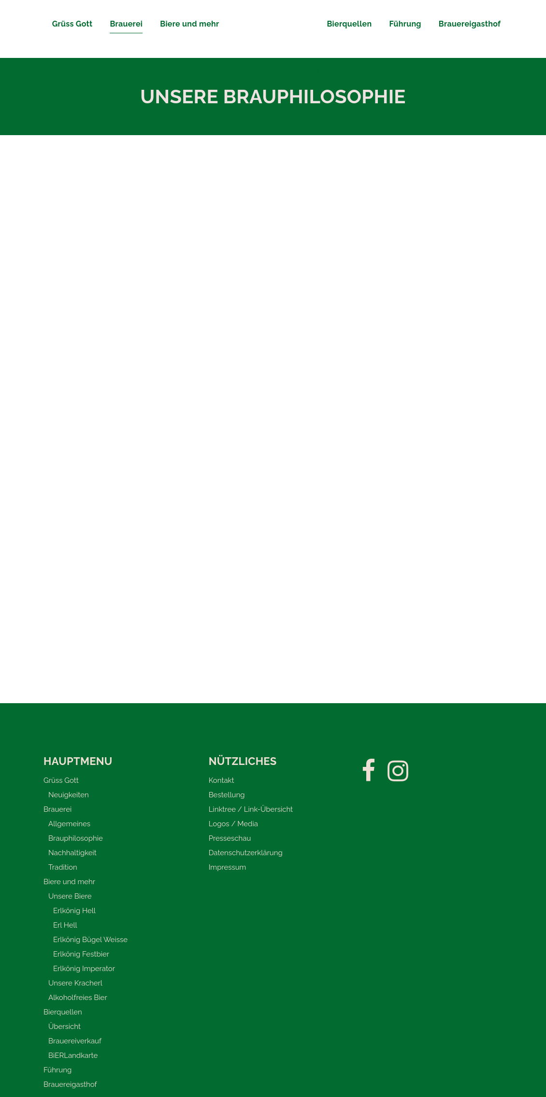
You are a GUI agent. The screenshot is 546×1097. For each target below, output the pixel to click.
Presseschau (230, 838)
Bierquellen (62, 1012)
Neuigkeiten (68, 795)
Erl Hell (65, 925)
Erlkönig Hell (74, 910)
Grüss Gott (61, 780)
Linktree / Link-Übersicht (251, 809)
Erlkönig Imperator (84, 968)
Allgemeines (69, 823)
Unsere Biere (70, 896)
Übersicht (64, 1026)
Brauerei (57, 809)
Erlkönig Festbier (81, 954)
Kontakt (221, 780)
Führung (57, 1070)
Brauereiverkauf (74, 1041)
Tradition (62, 867)
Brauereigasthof (70, 1084)
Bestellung (227, 795)
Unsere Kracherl (75, 983)
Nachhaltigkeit (72, 852)
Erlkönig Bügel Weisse (90, 939)
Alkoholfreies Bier (77, 997)
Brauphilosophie (75, 838)
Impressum (227, 867)
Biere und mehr (69, 881)
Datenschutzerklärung (246, 852)
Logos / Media (233, 823)
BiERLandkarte (73, 1055)
